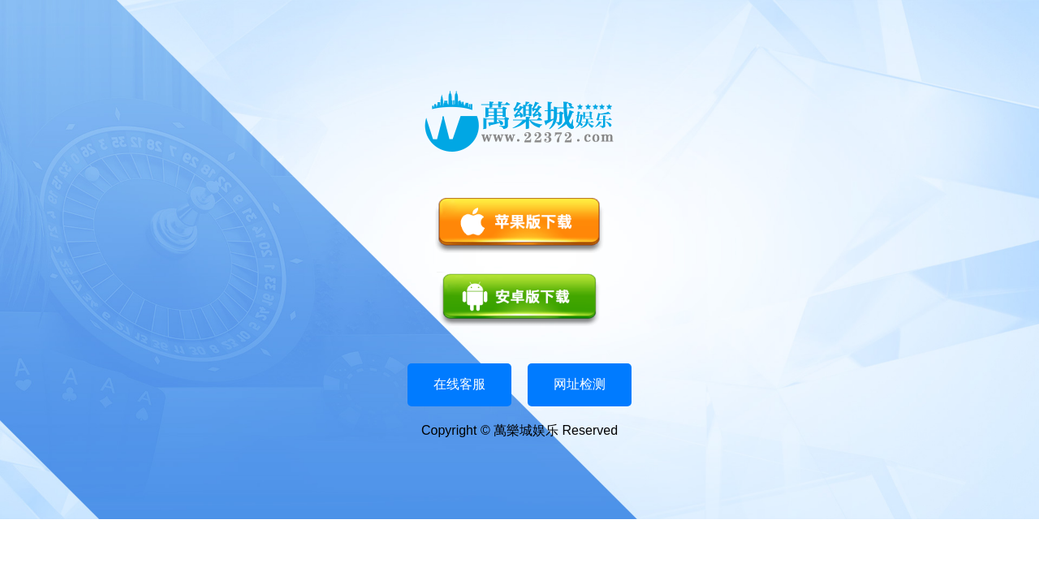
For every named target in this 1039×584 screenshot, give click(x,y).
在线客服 (459, 384)
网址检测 (580, 384)
